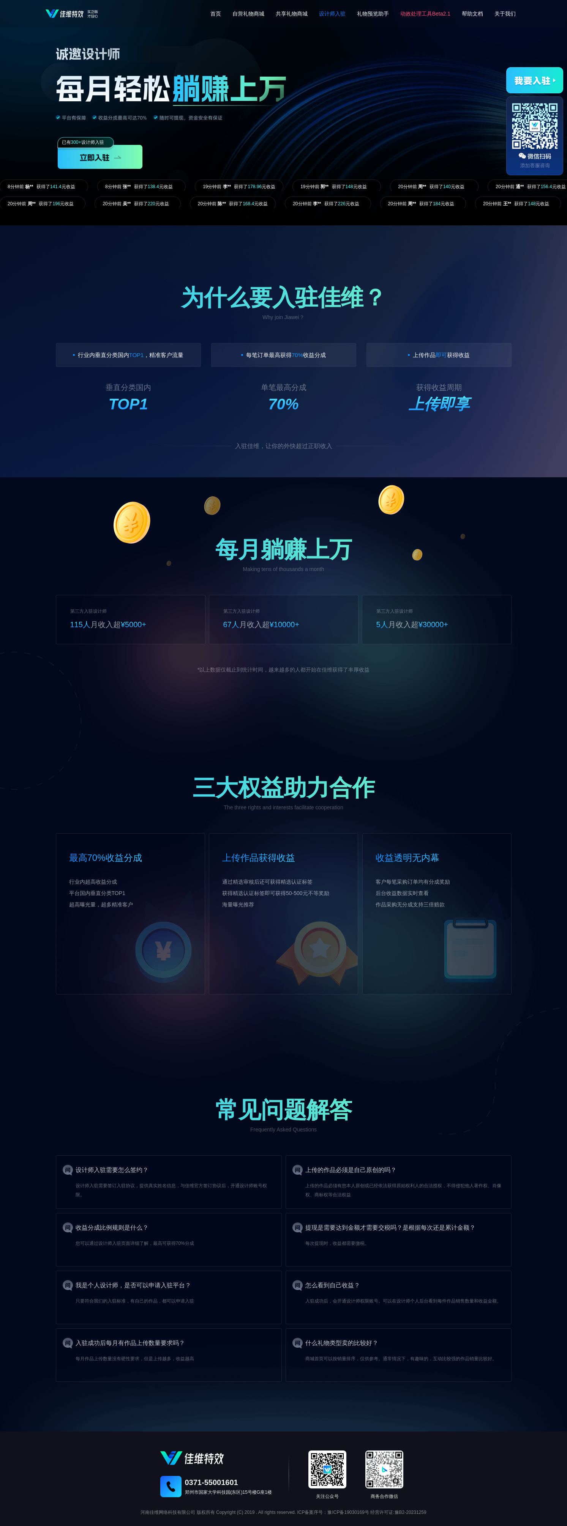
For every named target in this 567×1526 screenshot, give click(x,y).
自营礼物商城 (248, 14)
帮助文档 (472, 14)
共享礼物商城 (292, 14)
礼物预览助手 (373, 14)
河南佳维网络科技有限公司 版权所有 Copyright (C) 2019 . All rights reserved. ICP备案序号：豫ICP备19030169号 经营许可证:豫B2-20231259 (283, 1512)
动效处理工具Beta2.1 (425, 14)
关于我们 (505, 14)
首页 (215, 14)
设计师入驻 (332, 14)
